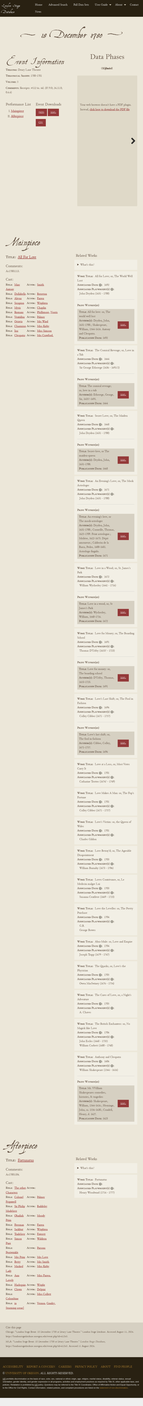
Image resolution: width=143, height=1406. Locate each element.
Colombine (12, 1307)
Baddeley (42, 1214)
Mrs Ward (42, 329)
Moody (41, 1223)
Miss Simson (44, 339)
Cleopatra (19, 343)
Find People (123, 1375)
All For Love (27, 265)
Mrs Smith (43, 1270)
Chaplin (41, 316)
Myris (17, 316)
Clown (18, 1297)
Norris (54, 320)
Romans (19, 320)
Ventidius (19, 325)
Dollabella (20, 302)
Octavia (18, 329)
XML (53, 112)
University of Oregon (22, 1381)
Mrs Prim (19, 1265)
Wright (41, 1293)
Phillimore (43, 320)
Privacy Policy (86, 1375)
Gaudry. (51, 1311)
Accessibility (13, 1375)
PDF (86, 68)
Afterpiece (17, 116)
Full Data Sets (81, 4)
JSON (41, 112)
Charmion (20, 334)
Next (131, 149)
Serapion (19, 311)
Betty (17, 1270)
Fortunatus (26, 1169)
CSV (40, 122)
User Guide (101, 4)
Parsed (106, 76)
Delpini (41, 1297)
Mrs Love (42, 1265)
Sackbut (18, 1237)
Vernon (41, 1311)
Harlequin (20, 1293)
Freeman (19, 1233)
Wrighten (42, 311)
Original (106, 68)
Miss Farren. (44, 1284)
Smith (40, 293)
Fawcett (41, 1242)
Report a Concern (41, 1375)
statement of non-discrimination (114, 1396)
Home (38, 4)
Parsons (41, 1256)
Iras (16, 339)
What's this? (87, 273)
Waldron (42, 1247)
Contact (134, 4)
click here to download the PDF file (110, 117)
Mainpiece (17, 111)
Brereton (42, 302)
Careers (65, 1375)
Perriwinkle (12, 1260)
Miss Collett (44, 1302)
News (38, 11)
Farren (40, 306)
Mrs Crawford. (45, 343)
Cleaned (126, 68)
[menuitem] (38, 4)
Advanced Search (58, 4)
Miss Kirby (43, 334)
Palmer (41, 325)
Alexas (18, 306)
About (118, 4)
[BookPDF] (107, 149)
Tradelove (19, 1242)
